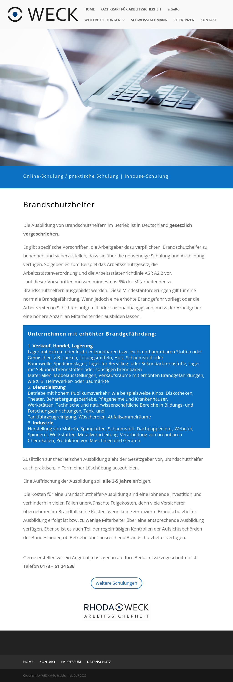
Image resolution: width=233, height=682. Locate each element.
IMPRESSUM (71, 661)
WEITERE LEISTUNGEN (102, 20)
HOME (89, 9)
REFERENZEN (184, 20)
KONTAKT (208, 20)
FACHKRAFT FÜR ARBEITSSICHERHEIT (131, 9)
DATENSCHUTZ (99, 661)
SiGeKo (173, 9)
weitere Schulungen (116, 583)
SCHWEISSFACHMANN (149, 20)
